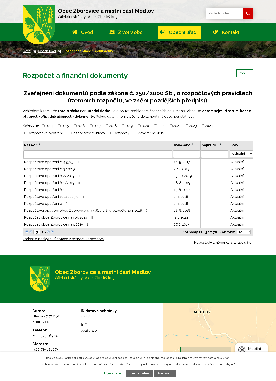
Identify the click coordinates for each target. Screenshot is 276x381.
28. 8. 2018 (182, 210)
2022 (177, 126)
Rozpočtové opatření (45, 133)
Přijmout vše (111, 373)
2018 (113, 126)
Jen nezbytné (139, 373)
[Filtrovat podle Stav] (241, 153)
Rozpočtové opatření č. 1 (48, 190)
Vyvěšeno (182, 145)
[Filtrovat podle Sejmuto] (214, 154)
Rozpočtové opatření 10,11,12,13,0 (55, 197)
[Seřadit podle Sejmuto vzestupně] (221, 143)
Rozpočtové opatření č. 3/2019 (53, 169)
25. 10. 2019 (183, 176)
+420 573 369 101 (46, 336)
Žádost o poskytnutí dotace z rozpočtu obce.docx (63, 239)
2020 (145, 126)
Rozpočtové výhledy (88, 133)
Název (31, 145)
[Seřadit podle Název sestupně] (40, 145)
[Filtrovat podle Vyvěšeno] (186, 154)
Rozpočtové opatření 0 (46, 203)
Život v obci (131, 32)
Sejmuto (210, 145)
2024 (209, 126)
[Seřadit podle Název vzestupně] (40, 143)
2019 (129, 126)
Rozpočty (121, 133)
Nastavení (165, 373)
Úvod (87, 32)
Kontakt (230, 32)
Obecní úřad (183, 32)
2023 (193, 126)
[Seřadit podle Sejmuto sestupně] (221, 145)
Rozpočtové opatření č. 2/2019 (53, 176)
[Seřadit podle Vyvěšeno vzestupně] (193, 143)
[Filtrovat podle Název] (97, 154)
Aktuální (237, 162)
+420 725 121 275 (45, 349)
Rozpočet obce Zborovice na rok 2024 (59, 217)
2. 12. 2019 (181, 169)
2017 (97, 126)
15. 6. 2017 (182, 190)
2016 (81, 126)
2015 (65, 126)
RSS (244, 73)
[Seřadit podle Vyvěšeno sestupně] (193, 145)
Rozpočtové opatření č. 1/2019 (53, 183)
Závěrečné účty (151, 133)
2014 (49, 126)
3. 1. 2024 (181, 217)
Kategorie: (31, 125)
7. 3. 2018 (181, 197)
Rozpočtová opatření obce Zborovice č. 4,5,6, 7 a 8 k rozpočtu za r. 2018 (86, 210)
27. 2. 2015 (181, 224)
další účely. (223, 357)
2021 (161, 126)
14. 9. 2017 (182, 162)
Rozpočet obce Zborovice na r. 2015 (57, 224)
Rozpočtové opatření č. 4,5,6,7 (52, 162)
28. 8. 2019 (182, 183)
